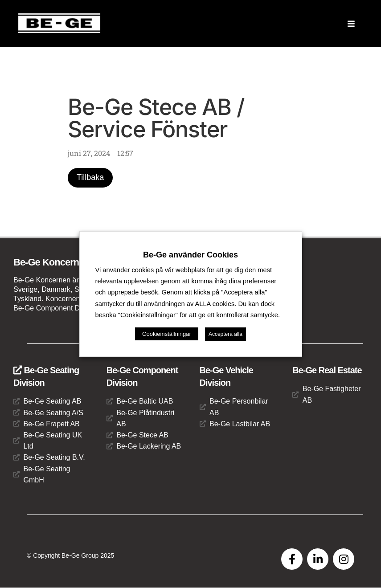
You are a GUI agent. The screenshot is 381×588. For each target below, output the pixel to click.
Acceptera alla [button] (225, 334)
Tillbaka (90, 177)
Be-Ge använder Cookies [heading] (190, 254)
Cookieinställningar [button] (166, 334)
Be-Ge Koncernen (51, 262)
